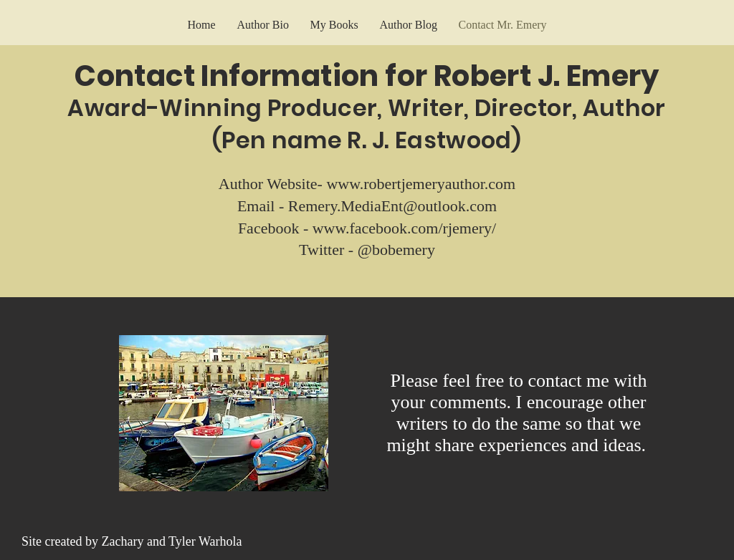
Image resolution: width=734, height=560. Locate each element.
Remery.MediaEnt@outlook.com (392, 206)
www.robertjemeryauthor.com (420, 184)
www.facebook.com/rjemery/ (404, 228)
